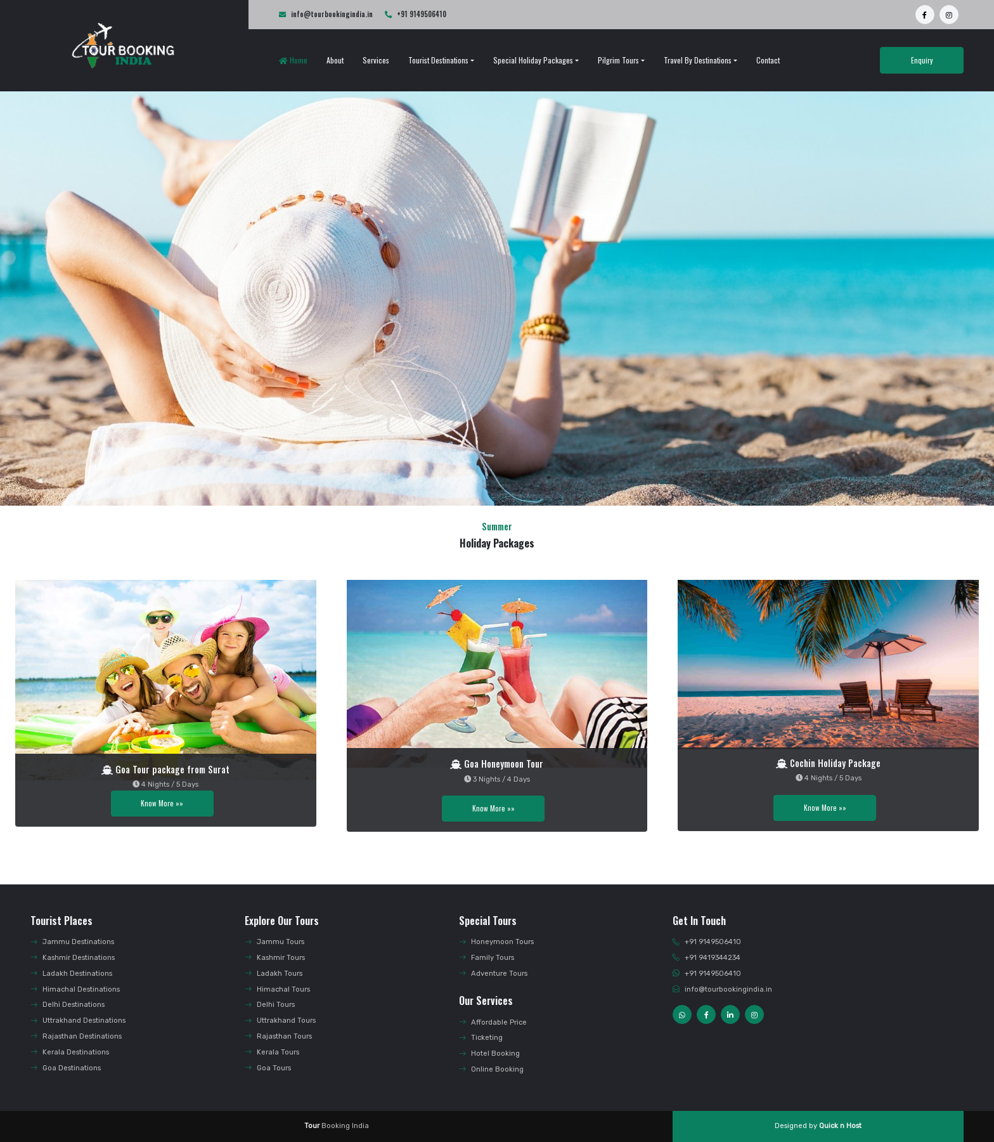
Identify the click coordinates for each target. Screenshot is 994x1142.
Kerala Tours (272, 1052)
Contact (768, 60)
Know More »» (162, 803)
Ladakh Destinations (71, 973)
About (335, 60)
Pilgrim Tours (618, 60)
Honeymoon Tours (496, 942)
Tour (312, 1126)
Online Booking (491, 1069)
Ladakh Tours (273, 973)
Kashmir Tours (275, 958)
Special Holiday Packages (533, 60)
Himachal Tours (277, 989)
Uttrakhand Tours (280, 1020)
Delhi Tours (270, 1005)
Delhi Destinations (67, 1005)
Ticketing (481, 1038)
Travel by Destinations (698, 60)
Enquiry (922, 60)
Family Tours (486, 958)
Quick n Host (840, 1126)
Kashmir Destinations (72, 958)
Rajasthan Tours (278, 1036)
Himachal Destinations (75, 989)
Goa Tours (268, 1068)
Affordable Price (493, 1022)
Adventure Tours (493, 973)
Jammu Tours (274, 942)
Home (293, 60)
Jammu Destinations (72, 942)
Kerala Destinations (69, 1052)
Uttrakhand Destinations (78, 1020)
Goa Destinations (65, 1068)
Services (376, 60)
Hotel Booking (489, 1053)
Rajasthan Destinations (76, 1036)
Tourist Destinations (438, 60)
